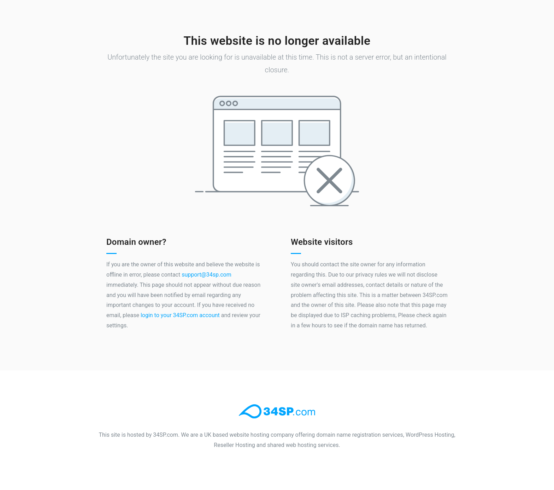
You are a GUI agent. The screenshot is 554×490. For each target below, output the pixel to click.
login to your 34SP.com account (180, 315)
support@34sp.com (206, 274)
